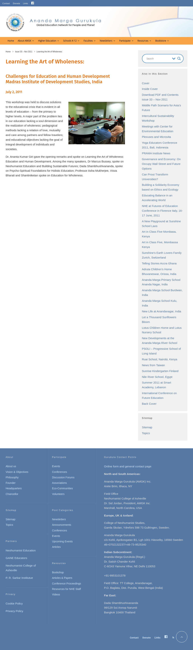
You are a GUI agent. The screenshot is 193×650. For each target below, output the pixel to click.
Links (25, 3)
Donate (16, 3)
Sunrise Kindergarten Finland (160, 371)
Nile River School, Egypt (157, 376)
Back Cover (149, 403)
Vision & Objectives (17, 471)
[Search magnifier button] (179, 58)
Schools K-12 (70, 40)
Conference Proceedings (66, 583)
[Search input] (158, 58)
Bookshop (58, 572)
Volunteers (58, 494)
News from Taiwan (153, 365)
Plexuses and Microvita (156, 136)
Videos (56, 594)
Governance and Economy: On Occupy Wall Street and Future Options (161, 163)
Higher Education (47, 40)
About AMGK (24, 40)
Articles (56, 546)
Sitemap (147, 427)
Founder (10, 482)
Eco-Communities (62, 488)
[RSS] (173, 637)
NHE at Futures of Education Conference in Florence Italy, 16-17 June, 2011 (162, 210)
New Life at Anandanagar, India (161, 311)
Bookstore (160, 40)
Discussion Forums (63, 477)
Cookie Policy (14, 603)
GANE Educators (16, 558)
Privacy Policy (14, 611)
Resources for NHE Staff (66, 589)
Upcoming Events (62, 541)
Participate (125, 40)
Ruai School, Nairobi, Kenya (159, 359)
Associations (59, 482)
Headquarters (14, 488)
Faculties (88, 40)
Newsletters (106, 40)
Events (56, 466)
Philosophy (12, 477)
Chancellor (12, 494)
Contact (6, 3)
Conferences (59, 471)
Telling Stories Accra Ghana (159, 263)
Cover (145, 83)
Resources (143, 40)
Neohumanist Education (21, 550)
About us (11, 466)
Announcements (61, 524)
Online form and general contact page (127, 466)
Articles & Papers (62, 577)
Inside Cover (150, 88)
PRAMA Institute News (156, 153)
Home (11, 40)
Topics (146, 433)
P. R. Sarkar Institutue (19, 577)
